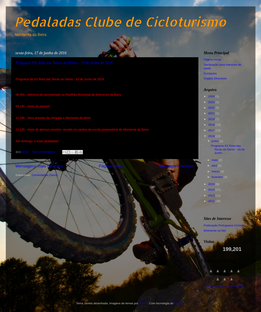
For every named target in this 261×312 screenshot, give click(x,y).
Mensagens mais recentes (39, 166)
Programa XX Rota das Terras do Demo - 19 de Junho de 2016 (64, 63)
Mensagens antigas (176, 166)
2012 (211, 201)
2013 (211, 195)
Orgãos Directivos (215, 78)
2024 (211, 96)
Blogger (179, 303)
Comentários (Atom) (45, 175)
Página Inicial (212, 59)
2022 (211, 107)
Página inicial (111, 166)
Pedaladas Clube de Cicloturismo (120, 21)
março (216, 171)
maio (215, 160)
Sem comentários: (44, 151)
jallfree (143, 303)
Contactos (210, 73)
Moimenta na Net (215, 230)
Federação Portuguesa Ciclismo (224, 225)
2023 (211, 102)
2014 (211, 189)
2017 (211, 130)
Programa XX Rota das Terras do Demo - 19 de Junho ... (228, 149)
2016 (211, 136)
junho (216, 141)
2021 (211, 113)
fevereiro (218, 177)
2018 (211, 124)
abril (215, 165)
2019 (211, 119)
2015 (211, 184)
